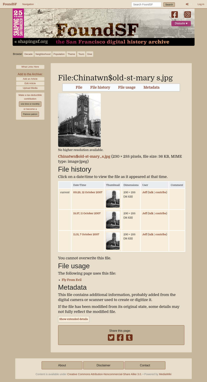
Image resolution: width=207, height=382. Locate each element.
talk (151, 192)
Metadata (151, 87)
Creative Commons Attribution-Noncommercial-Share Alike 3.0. (104, 374)
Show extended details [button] (73, 319)
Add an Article (30, 78)
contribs (160, 192)
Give (89, 54)
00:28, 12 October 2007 (87, 192)
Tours (81, 54)
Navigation (28, 4)
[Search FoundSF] (146, 4)
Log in (201, 4)
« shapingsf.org (31, 41)
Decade (28, 54)
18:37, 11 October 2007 (86, 213)
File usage (127, 87)
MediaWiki (165, 374)
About (62, 365)
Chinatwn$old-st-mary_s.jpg (84, 156)
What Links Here (30, 66)
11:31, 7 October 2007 (86, 234)
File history (100, 87)
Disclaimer (103, 365)
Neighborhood (43, 54)
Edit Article (30, 83)
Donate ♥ (181, 23)
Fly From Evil (72, 280)
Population (59, 54)
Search (169, 4)
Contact (145, 365)
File (79, 87)
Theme (71, 54)
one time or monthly (30, 104)
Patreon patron (30, 114)
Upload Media (30, 88)
